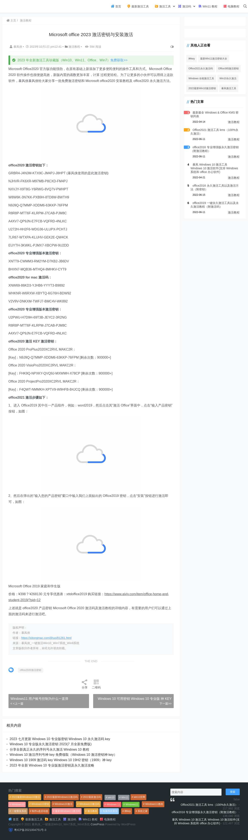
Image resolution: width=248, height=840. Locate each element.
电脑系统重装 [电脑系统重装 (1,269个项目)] (110, 811)
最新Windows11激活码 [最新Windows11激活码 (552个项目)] (67, 811)
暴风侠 (16, 46)
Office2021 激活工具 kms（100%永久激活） (209, 804)
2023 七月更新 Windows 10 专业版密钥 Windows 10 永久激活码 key (60, 744)
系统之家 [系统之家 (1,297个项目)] (143, 811)
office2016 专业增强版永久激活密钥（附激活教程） (205, 812)
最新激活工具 (138, 6)
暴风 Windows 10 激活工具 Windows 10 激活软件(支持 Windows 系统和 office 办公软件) (215, 168)
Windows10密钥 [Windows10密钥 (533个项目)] (40, 804)
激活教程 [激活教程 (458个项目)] (92, 811)
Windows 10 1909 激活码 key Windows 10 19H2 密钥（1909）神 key (61, 766)
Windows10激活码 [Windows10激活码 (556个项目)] (89, 804)
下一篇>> (165, 709)
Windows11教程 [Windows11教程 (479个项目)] (154, 804)
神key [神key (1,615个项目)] (127, 811)
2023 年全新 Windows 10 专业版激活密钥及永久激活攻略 (52, 771)
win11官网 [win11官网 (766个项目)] (139, 797)
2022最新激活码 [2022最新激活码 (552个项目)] (92, 797)
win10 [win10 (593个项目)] (111, 797)
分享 (84, 690)
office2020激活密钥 (30, 676)
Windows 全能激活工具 (201, 78)
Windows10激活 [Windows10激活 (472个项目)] (63, 804)
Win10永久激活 (227, 78)
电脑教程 (231, 6)
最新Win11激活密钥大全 (213, 58)
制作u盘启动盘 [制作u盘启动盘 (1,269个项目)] (40, 811)
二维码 (95, 690)
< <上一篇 (17, 709)
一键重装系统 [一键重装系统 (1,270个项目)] (19, 811)
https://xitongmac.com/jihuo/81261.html (46, 644)
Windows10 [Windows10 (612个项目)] (18, 804)
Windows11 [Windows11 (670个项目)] (131, 804)
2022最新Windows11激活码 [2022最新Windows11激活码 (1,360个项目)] (62, 797)
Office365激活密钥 (228, 68)
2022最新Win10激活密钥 (201, 88)
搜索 (232, 791)
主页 (11, 20)
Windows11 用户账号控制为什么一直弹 (39, 704)
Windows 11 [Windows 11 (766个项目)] (113, 804)
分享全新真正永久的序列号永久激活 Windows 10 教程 (49, 755)
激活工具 (163, 6)
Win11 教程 (207, 6)
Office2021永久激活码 (200, 68)
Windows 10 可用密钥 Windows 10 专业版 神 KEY (134, 704)
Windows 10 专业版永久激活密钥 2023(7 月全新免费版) (51, 750)
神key (191, 58)
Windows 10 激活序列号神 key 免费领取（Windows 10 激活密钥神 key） (63, 760)
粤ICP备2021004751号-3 (30, 830)
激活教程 (26, 20)
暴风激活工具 (228, 88)
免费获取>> (119, 60)
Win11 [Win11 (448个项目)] (124, 797)
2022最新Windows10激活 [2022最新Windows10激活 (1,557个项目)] (26, 797)
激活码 (184, 6)
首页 (116, 6)
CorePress (97, 824)
